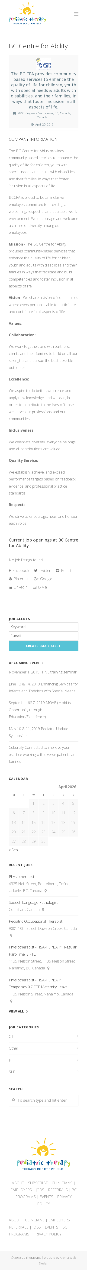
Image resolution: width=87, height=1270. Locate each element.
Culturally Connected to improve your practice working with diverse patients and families (43, 754)
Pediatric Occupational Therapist (35, 921)
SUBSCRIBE (38, 1182)
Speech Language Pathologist (33, 902)
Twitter (42, 570)
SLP (12, 1071)
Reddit (63, 570)
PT (11, 1060)
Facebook (19, 570)
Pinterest (19, 578)
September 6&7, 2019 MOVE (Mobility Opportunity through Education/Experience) (40, 709)
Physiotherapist (21, 876)
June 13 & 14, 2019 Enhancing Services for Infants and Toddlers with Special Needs (43, 688)
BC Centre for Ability (38, 45)
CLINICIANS (62, 1182)
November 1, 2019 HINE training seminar (43, 672)
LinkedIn (18, 587)
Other (13, 1048)
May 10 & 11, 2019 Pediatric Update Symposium (38, 732)
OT (11, 1036)
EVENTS (46, 1196)
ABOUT (18, 1182)
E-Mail (40, 587)
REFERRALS (58, 1189)
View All (16, 1011)
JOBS (40, 1189)
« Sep (13, 849)
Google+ (44, 578)
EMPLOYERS (21, 1189)
